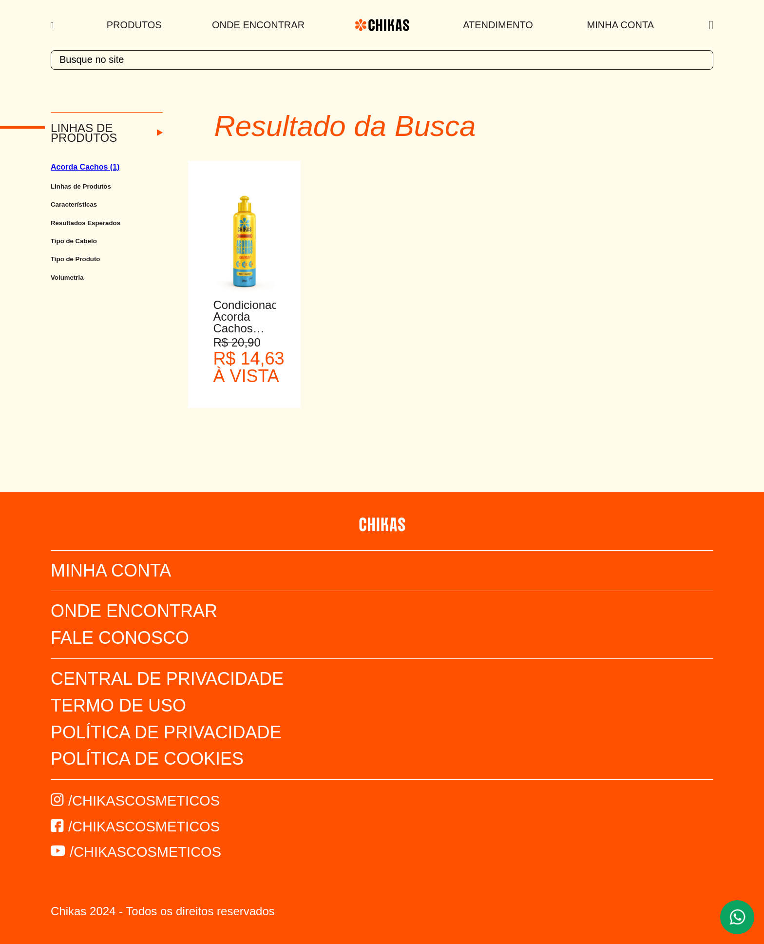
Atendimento (498, 24)
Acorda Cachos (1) (85, 167)
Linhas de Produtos (84, 133)
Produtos (134, 24)
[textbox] (382, 60)
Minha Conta (620, 24)
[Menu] (53, 25)
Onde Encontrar (258, 24)
